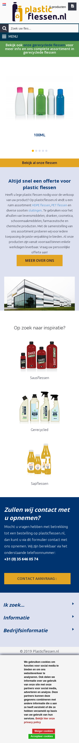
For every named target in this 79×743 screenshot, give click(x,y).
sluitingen (35, 210)
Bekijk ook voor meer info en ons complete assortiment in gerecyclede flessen (39, 48)
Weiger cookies (43, 731)
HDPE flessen (41, 205)
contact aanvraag (37, 578)
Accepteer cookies (42, 736)
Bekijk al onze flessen (39, 162)
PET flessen (59, 205)
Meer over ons (39, 260)
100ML (40, 135)
